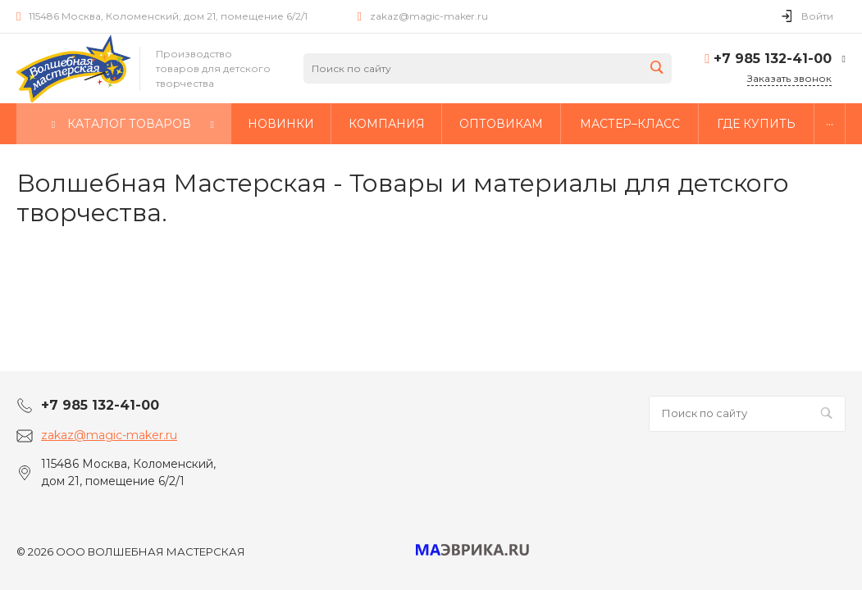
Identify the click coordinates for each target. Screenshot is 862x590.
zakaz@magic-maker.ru (429, 16)
